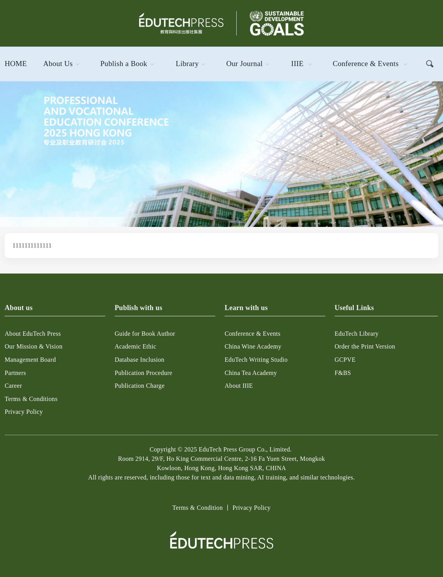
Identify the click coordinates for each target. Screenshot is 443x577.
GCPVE (345, 359)
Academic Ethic (135, 346)
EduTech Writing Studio (256, 359)
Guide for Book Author (145, 333)
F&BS (343, 373)
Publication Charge (140, 385)
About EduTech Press (33, 333)
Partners (15, 373)
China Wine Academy (253, 346)
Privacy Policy (24, 411)
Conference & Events (366, 63)
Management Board (30, 359)
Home (16, 63)
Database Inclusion (139, 359)
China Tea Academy (251, 373)
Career (13, 385)
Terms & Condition (198, 507)
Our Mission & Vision (34, 346)
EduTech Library (356, 333)
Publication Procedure (143, 373)
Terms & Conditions (31, 399)
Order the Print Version (365, 346)
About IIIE (239, 385)
